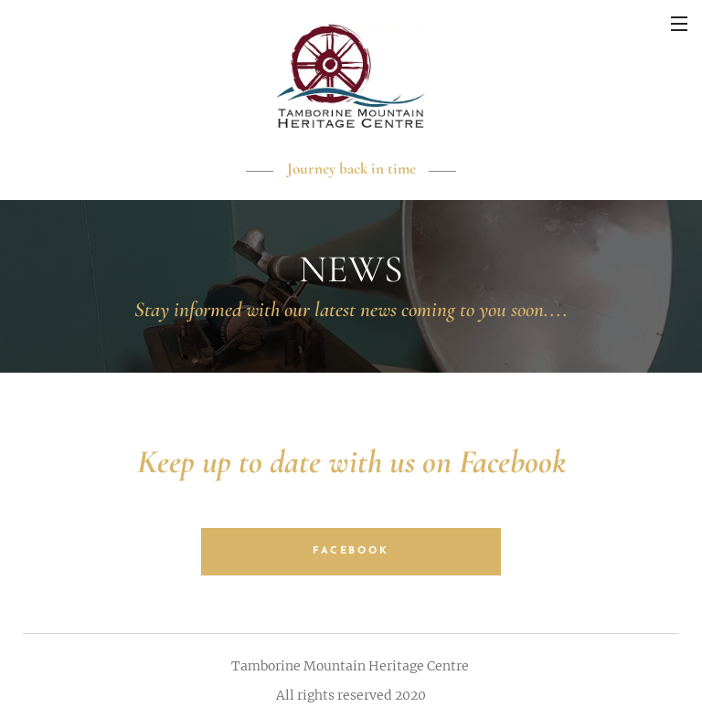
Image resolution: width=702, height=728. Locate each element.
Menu (679, 24)
